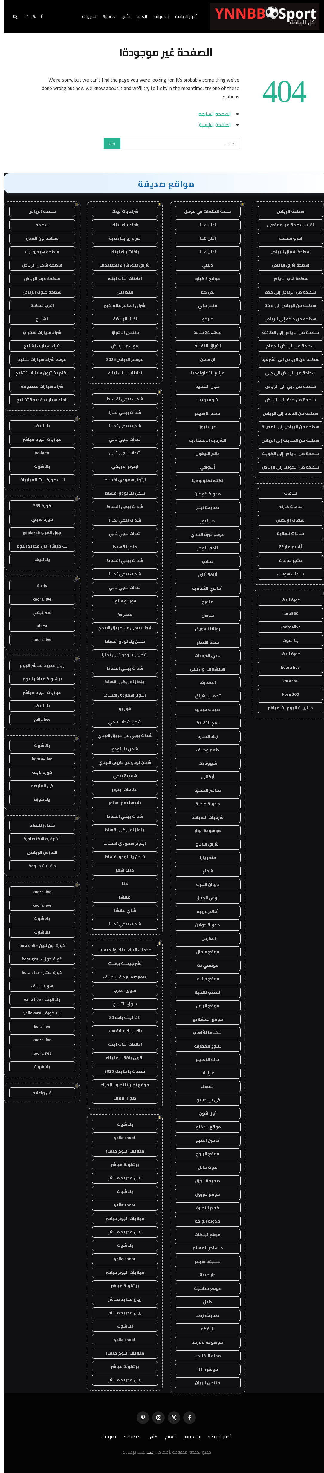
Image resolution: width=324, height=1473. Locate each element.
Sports (105, 16)
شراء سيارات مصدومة (37, 386)
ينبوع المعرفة (203, 1046)
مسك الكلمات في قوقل (203, 211)
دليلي (203, 265)
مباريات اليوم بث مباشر (286, 708)
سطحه (38, 225)
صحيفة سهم (203, 1261)
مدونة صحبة (203, 804)
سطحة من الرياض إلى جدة (286, 292)
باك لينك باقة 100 (121, 1031)
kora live (38, 1026)
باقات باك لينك (120, 252)
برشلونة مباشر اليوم (38, 679)
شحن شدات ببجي (120, 722)
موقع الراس (203, 1006)
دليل (203, 1302)
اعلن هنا (203, 225)
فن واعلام (38, 1093)
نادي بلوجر (203, 548)
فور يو (120, 708)
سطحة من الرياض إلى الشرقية (286, 359)
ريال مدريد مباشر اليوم (38, 665)
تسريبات (85, 16)
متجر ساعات (286, 560)
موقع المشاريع (203, 1019)
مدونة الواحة (203, 1221)
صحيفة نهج (203, 507)
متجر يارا (203, 857)
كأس (121, 16)
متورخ (203, 602)
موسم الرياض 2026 (121, 359)
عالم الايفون (203, 453)
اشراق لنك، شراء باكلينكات (120, 265)
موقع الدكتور (203, 1127)
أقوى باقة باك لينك (121, 1058)
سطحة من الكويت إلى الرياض (286, 467)
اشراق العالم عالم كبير (120, 305)
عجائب (204, 561)
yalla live (37, 719)
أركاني (203, 777)
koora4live (286, 627)
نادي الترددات (203, 655)
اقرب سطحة (286, 238)
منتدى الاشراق (120, 332)
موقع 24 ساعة (203, 332)
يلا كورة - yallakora (37, 1013)
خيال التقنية (203, 386)
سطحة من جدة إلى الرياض (286, 400)
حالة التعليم (203, 1059)
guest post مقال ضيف (120, 977)
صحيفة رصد (203, 1315)
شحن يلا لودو (121, 749)
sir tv (38, 626)
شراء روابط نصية (121, 238)
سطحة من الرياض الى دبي (286, 373)
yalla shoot (120, 1137)
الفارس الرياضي (38, 852)
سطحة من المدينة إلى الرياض (286, 440)
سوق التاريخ (121, 1004)
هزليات (203, 1073)
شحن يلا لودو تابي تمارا (120, 655)
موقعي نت (203, 965)
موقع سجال (203, 952)
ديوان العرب (203, 884)
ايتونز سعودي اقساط (121, 480)
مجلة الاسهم (203, 413)
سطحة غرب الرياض (286, 278)
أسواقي (203, 467)
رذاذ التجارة (203, 736)
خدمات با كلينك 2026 (120, 1071)
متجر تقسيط (120, 547)
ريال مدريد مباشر (120, 1178)
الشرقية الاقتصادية (203, 440)
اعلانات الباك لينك (121, 278)
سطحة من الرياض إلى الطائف (286, 332)
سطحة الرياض (286, 211)
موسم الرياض (120, 346)
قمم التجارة (203, 1207)
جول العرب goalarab (38, 532)
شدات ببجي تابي (121, 439)
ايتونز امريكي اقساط (120, 681)
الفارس (203, 938)
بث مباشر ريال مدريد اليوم (37, 546)
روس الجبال (203, 898)
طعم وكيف (203, 750)
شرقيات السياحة (203, 817)
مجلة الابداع (203, 642)
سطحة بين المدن (38, 238)
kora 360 (286, 694)
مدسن (203, 615)
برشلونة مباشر (121, 1164)
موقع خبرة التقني (203, 534)
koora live (286, 667)
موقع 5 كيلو (203, 278)
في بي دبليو (203, 1100)
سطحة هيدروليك (38, 252)
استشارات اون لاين (203, 669)
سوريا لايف (38, 986)
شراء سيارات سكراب (38, 332)
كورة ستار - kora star (38, 972)
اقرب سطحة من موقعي (286, 225)
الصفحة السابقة (210, 113)
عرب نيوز (203, 427)
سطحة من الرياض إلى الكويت (286, 453)
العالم (137, 16)
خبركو (203, 319)
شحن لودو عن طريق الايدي (120, 762)
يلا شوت (286, 640)
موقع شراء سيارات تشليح (37, 359)
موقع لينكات (203, 1234)
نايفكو (203, 1329)
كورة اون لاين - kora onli (37, 945)
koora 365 (38, 1053)
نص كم (203, 292)
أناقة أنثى (203, 575)
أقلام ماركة (286, 547)
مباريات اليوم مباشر (120, 1151)
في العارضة (38, 786)
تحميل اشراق (203, 696)
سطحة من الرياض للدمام (286, 346)
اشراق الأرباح (204, 844)
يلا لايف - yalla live (38, 999)
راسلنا (146, 1452)
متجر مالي (203, 305)
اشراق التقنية (203, 346)
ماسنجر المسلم (203, 1248)
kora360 (286, 613)
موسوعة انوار (203, 830)
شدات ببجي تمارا (121, 412)
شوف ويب (203, 400)
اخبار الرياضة (121, 319)
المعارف (203, 682)
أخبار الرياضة (181, 16)
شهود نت (203, 763)
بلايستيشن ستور (120, 803)
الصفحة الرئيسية (211, 124)
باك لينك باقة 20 (121, 1017)
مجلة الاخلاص (203, 1356)
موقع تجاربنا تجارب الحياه (120, 1085)
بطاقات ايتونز (121, 789)
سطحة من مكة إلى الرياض (286, 319)
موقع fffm (203, 1369)
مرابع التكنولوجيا (204, 373)
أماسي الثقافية (203, 588)
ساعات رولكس (286, 520)
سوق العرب (120, 990)
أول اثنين (203, 1113)
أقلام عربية (203, 911)
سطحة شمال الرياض (286, 252)
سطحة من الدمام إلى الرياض (286, 413)
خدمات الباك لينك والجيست (120, 950)
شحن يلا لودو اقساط (120, 493)
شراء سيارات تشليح (37, 346)
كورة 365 (38, 506)
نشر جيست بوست (120, 963)
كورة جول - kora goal (38, 959)
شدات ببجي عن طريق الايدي (120, 628)
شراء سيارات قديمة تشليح (37, 400)
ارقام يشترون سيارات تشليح (38, 373)
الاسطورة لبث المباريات (38, 480)
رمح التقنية (203, 723)
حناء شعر (120, 870)
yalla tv (38, 453)
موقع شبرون (203, 1194)
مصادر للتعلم (38, 825)
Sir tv (38, 585)
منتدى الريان (203, 1383)
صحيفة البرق (203, 1181)
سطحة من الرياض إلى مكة (286, 305)
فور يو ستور (120, 601)
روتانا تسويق (203, 629)
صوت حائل (203, 1167)
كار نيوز (203, 521)
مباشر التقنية (203, 790)
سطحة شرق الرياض (286, 265)
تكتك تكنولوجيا (203, 480)
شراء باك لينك (120, 211)
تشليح (38, 319)
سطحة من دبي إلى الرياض (286, 386)
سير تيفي (37, 612)
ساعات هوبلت (286, 574)
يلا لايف (38, 426)
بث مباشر (157, 16)
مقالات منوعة (38, 865)
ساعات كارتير (286, 506)
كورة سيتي (38, 519)
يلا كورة (38, 799)
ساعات (286, 493)
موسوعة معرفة (203, 1342)
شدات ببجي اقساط (121, 399)
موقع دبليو (203, 979)
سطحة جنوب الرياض (37, 292)
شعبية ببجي (120, 776)
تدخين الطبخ (203, 1140)
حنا (121, 883)
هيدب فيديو (203, 709)
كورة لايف (286, 600)
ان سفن (203, 359)
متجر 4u (120, 614)
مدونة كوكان (203, 494)
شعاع (203, 871)
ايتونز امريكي (120, 466)
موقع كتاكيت (203, 1288)
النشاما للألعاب (203, 1032)
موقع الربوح (203, 1154)
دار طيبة (203, 1275)
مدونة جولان (203, 925)
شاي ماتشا (121, 910)
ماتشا (120, 897)
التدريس (120, 292)
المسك (203, 1086)
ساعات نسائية (286, 533)
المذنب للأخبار (203, 992)
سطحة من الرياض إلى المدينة (286, 427)
